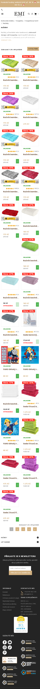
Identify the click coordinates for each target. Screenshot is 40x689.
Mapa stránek (7, 610)
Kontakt (5, 592)
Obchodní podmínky (9, 604)
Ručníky (4, 538)
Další (34, 529)
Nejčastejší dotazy (9, 601)
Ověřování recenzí (9, 607)
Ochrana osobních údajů (11, 598)
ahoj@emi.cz (28, 594)
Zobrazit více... (6, 40)
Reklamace (6, 595)
